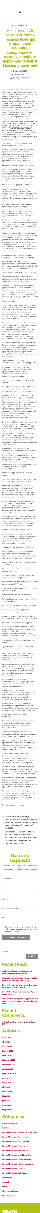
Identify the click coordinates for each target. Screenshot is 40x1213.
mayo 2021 (6, 1110)
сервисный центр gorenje (14, 805)
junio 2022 (6, 1101)
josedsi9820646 (22, 71)
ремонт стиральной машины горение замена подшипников (19, 244)
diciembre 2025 (8, 1060)
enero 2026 (6, 1055)
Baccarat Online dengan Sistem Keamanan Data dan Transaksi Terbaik (20, 986)
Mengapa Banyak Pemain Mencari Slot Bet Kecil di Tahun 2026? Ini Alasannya (19, 979)
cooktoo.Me (6, 798)
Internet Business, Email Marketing (16, 1155)
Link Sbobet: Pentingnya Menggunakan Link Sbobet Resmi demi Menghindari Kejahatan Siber (20, 1001)
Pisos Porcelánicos (10, 1191)
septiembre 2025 (9, 1073)
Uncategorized (8, 1196)
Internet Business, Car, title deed (15, 1141)
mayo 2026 (6, 1037)
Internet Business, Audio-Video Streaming (19, 1132)
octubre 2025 (7, 1069)
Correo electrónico (10, 908)
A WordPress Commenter (12, 1022)
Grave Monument (20, 25)
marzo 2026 (7, 1046)
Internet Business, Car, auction (15, 1137)
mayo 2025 (6, 1082)
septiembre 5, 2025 (21, 74)
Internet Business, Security (13, 1168)
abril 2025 (6, 1087)
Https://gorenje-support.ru (21, 128)
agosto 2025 (7, 1078)
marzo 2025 (7, 1092)
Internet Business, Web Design (14, 1173)
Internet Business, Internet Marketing (17, 1164)
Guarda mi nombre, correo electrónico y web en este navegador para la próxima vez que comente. (20, 929)
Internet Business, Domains (13, 1146)
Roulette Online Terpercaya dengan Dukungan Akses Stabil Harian (17, 972)
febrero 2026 (7, 1051)
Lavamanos (7, 1178)
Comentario (7, 879)
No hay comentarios (21, 78)
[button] (20, 12)
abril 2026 (6, 1042)
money (5, 1187)
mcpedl (5, 1182)
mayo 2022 (6, 1105)
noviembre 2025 (8, 1064)
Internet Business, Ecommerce (15, 1150)
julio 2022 (6, 1096)
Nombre (6, 899)
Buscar (5, 951)
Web (4, 917)
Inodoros (6, 1128)
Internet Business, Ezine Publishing (16, 1159)
